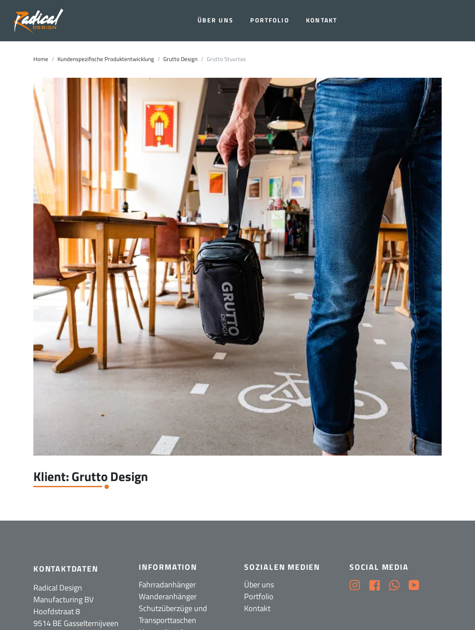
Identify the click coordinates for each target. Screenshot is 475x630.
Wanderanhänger (168, 596)
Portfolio (269, 20)
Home (40, 59)
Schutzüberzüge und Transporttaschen (173, 614)
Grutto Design (180, 59)
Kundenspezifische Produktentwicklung (106, 59)
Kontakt (321, 20)
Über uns (216, 20)
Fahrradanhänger (167, 584)
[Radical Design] (40, 21)
